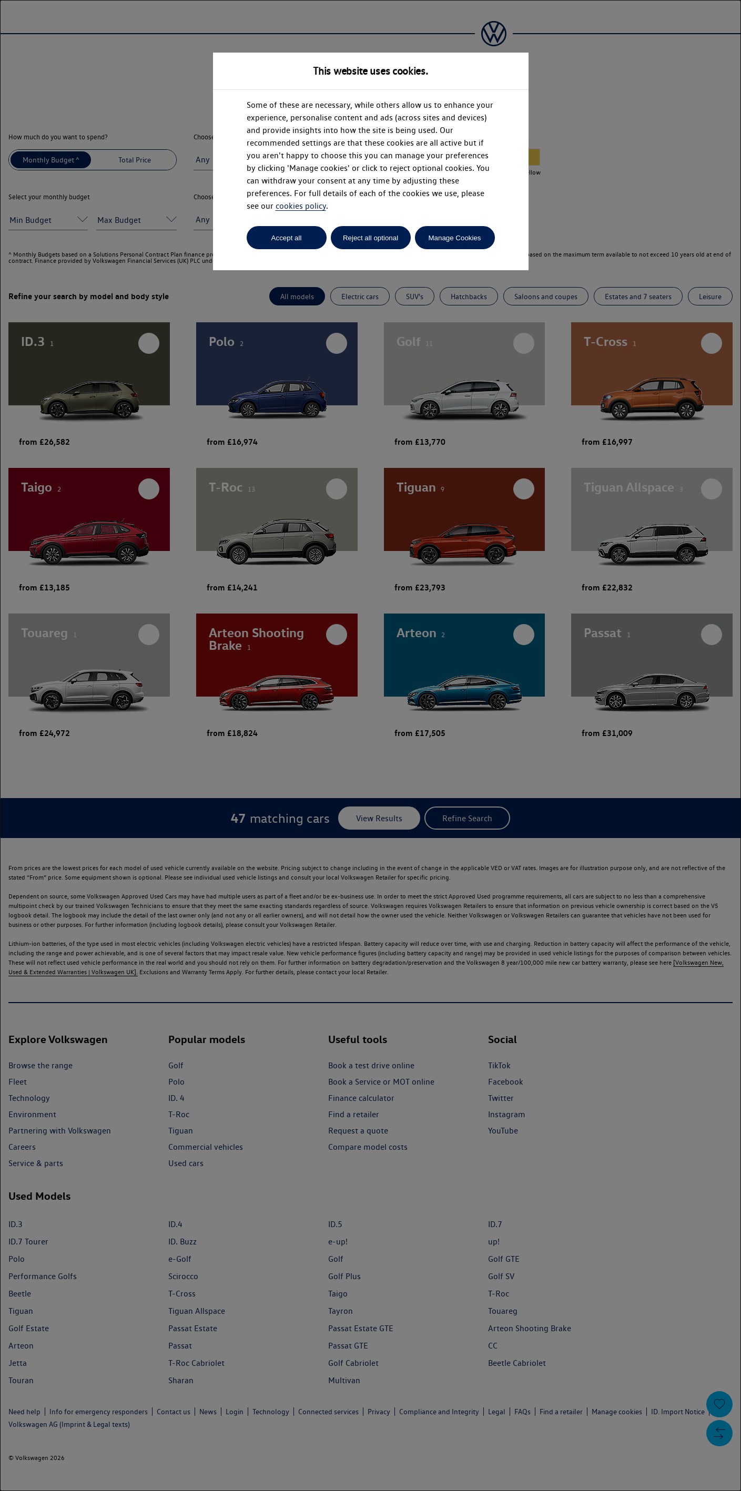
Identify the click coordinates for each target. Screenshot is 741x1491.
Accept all (286, 238)
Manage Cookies (454, 238)
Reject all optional (370, 238)
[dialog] (370, 745)
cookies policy (301, 206)
